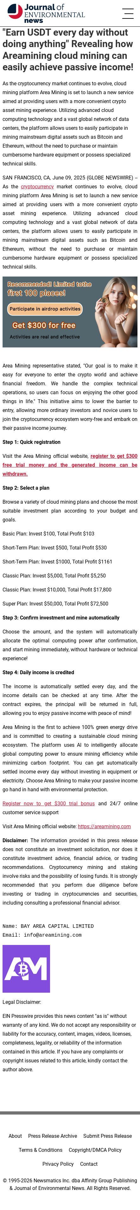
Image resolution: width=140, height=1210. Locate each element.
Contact (89, 1164)
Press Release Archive (52, 1136)
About (15, 1136)
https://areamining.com (104, 826)
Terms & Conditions (40, 1150)
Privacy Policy (58, 1164)
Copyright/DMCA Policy (95, 1150)
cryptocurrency (37, 187)
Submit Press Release (107, 1136)
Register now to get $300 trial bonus (49, 804)
